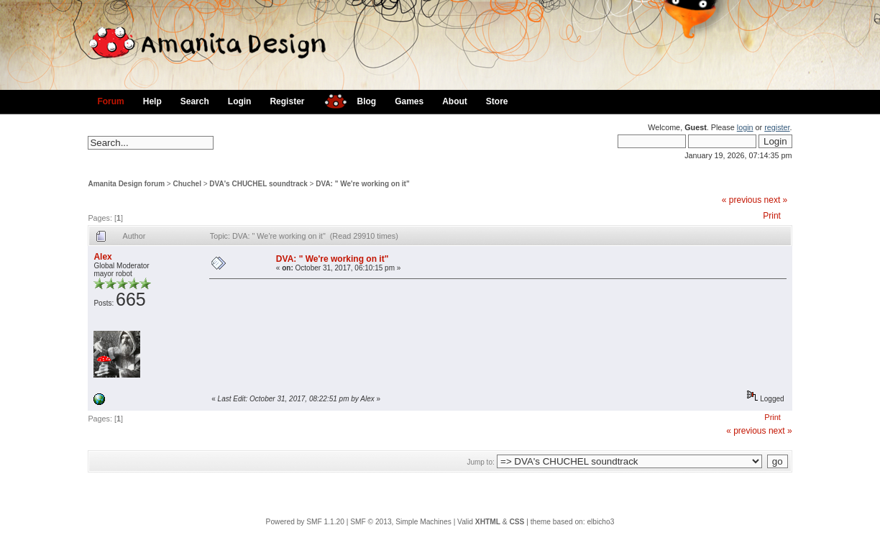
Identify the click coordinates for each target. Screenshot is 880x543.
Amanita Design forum (126, 184)
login (745, 127)
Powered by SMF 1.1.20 (305, 522)
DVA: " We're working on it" (362, 184)
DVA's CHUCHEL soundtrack (258, 184)
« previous (741, 200)
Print (772, 216)
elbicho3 (600, 522)
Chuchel (187, 184)
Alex (102, 257)
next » (776, 200)
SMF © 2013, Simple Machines (401, 522)
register (776, 127)
